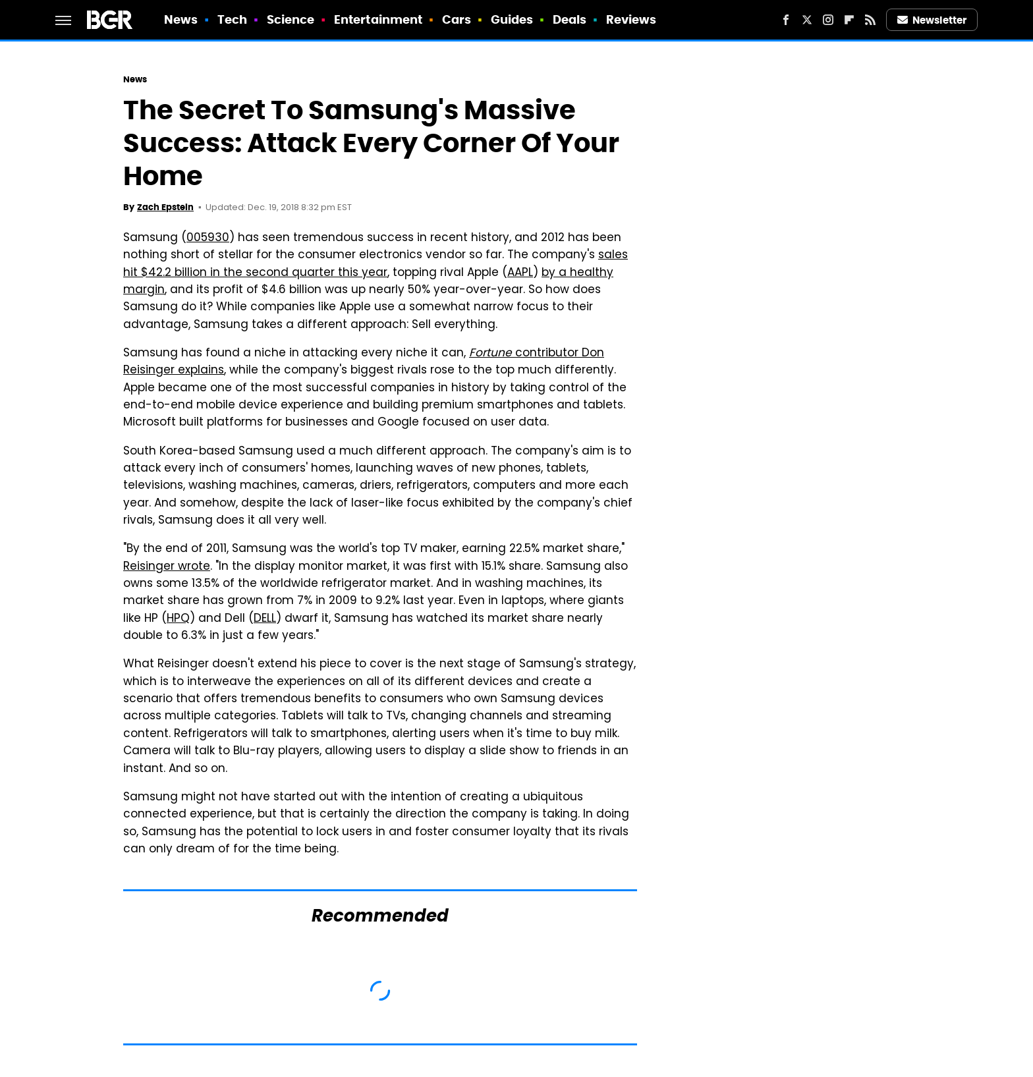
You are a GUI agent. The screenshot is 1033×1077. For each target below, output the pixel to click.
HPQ (178, 619)
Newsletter (932, 20)
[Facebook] (786, 19)
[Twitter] (807, 19)
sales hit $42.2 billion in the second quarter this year (375, 264)
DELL (265, 619)
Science (291, 19)
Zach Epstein (165, 207)
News (181, 19)
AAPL (520, 273)
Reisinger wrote (166, 567)
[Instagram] (828, 19)
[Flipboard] (849, 19)
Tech (232, 19)
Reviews (631, 19)
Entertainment (378, 19)
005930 (207, 238)
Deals (570, 19)
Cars (456, 19)
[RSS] (870, 19)
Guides (512, 19)
